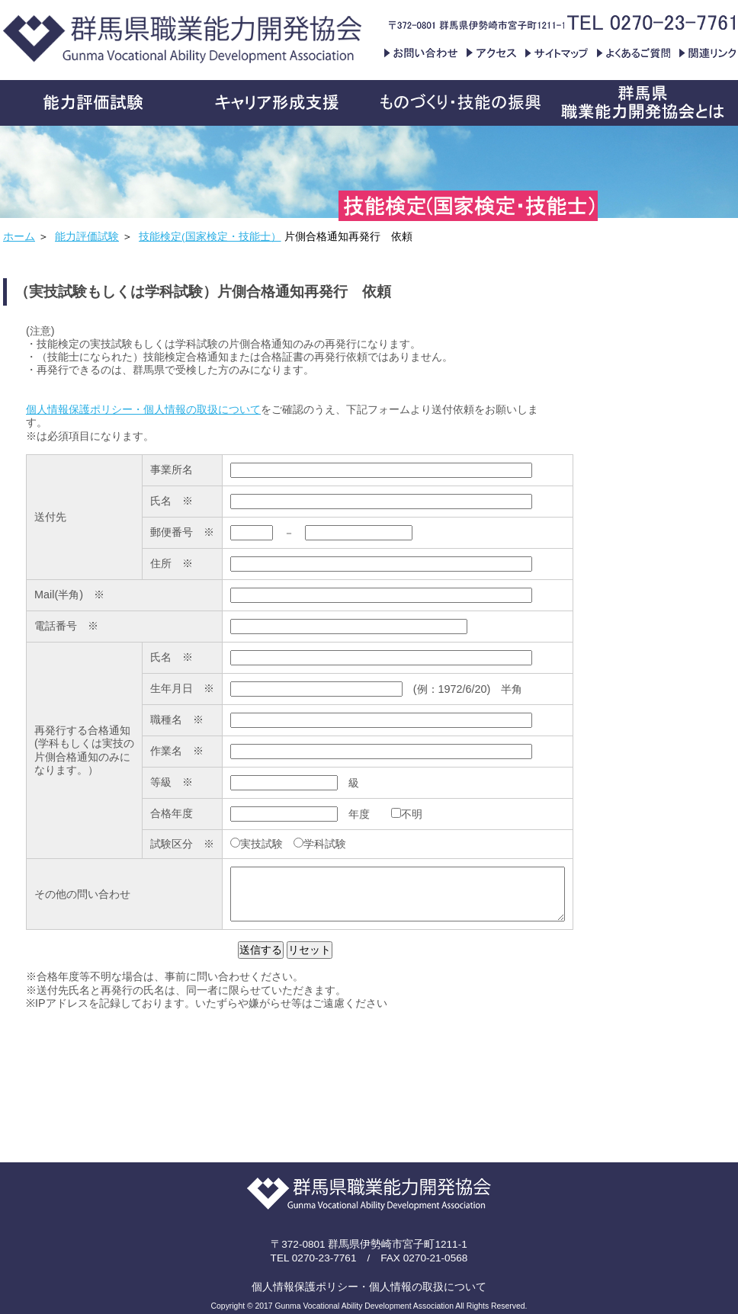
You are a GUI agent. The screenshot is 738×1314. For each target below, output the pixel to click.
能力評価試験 (87, 236)
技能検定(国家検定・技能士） (210, 236)
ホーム (19, 236)
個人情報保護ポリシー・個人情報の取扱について (143, 409)
